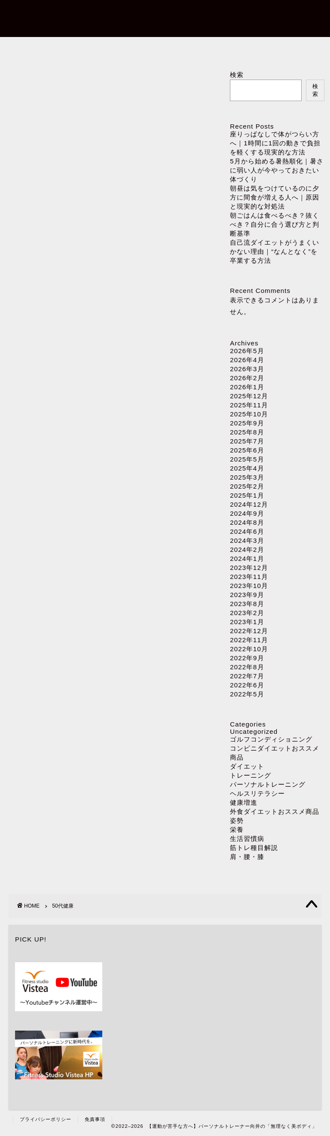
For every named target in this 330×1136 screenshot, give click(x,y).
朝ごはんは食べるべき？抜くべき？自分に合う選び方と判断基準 (274, 224)
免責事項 (95, 1119)
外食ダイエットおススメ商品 (274, 811)
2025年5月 (247, 459)
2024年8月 (247, 522)
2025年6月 (247, 450)
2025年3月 (247, 477)
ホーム (61, 48)
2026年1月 (247, 387)
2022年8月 (247, 667)
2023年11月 (249, 576)
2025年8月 (247, 432)
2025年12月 (249, 396)
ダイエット (269, 48)
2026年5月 (247, 350)
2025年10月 (249, 414)
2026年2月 (247, 378)
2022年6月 (247, 685)
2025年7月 (247, 441)
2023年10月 (249, 585)
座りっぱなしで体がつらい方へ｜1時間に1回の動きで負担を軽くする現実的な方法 (275, 143)
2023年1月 (247, 621)
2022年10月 (249, 649)
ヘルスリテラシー (257, 793)
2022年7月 (247, 676)
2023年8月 (247, 603)
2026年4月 (247, 359)
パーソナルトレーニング (165, 48)
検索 (237, 74)
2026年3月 (247, 369)
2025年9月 (247, 423)
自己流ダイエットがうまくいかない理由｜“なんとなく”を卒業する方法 (274, 251)
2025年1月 (247, 495)
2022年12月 (249, 630)
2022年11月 (249, 639)
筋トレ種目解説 (254, 847)
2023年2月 (247, 612)
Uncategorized (254, 731)
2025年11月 (249, 405)
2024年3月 (247, 540)
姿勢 (237, 820)
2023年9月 (247, 594)
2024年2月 (247, 549)
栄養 (237, 829)
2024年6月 (247, 531)
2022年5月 (247, 694)
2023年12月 (249, 567)
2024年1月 (247, 558)
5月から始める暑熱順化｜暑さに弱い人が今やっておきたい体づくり (276, 170)
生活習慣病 (247, 838)
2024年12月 (249, 504)
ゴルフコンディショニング (271, 739)
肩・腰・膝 (247, 856)
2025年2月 (247, 486)
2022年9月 (247, 658)
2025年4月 (247, 468)
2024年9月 (247, 513)
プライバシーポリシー (45, 1119)
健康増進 (243, 802)
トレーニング (250, 775)
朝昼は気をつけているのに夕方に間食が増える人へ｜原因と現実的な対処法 (274, 197)
